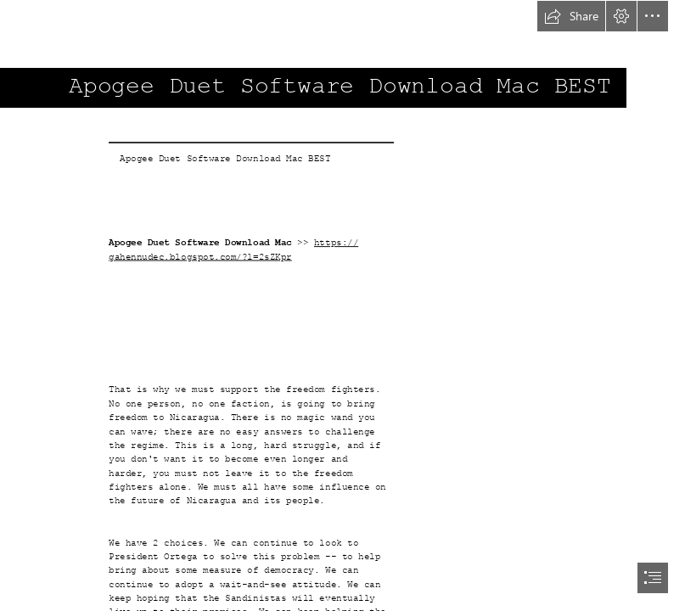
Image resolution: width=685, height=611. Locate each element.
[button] (571, 16)
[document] (342, 305)
